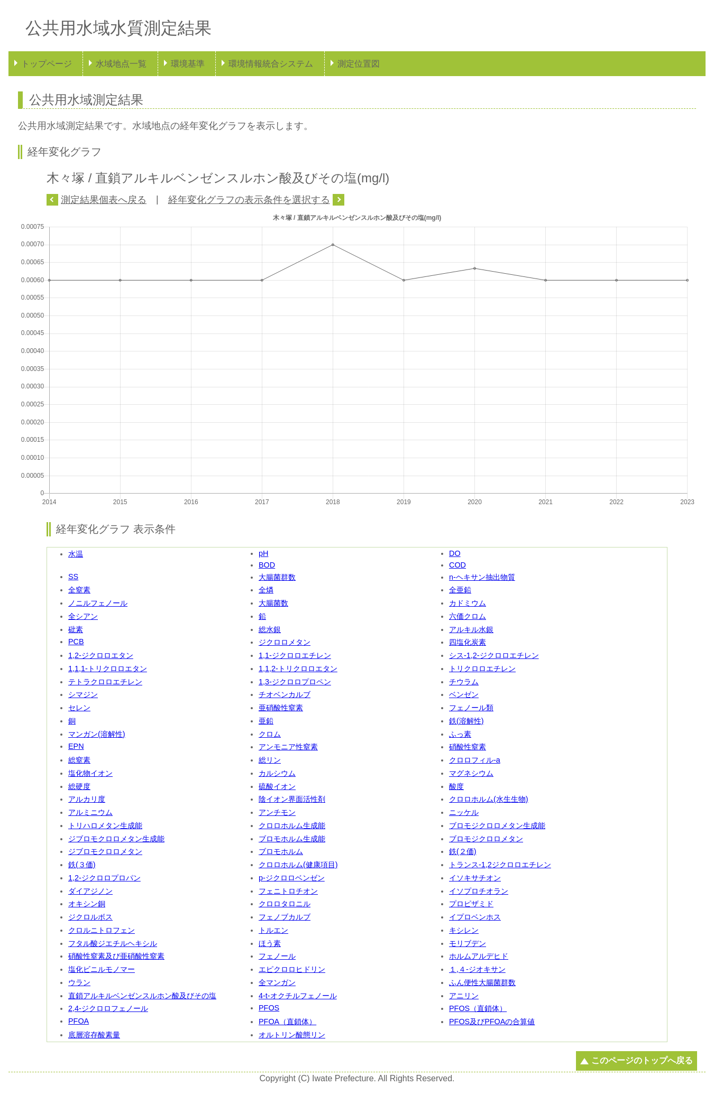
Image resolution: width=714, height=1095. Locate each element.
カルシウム (277, 773)
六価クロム (467, 616)
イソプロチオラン (478, 891)
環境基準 (188, 63)
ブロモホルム (281, 851)
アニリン (464, 995)
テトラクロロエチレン (105, 682)
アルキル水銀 (471, 629)
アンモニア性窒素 (288, 747)
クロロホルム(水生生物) (488, 799)
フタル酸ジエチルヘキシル (112, 943)
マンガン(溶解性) (96, 734)
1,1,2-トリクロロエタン (298, 668)
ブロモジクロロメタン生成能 (497, 825)
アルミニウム (90, 812)
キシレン (464, 930)
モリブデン (467, 943)
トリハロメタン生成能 (105, 825)
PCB (76, 641)
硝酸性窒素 (467, 747)
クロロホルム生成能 (292, 825)
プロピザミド (471, 903)
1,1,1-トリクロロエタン (107, 668)
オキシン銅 (86, 903)
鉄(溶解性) (466, 721)
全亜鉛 (460, 590)
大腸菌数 (273, 603)
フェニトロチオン (288, 891)
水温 (75, 554)
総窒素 (79, 760)
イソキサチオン (475, 878)
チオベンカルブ (284, 694)
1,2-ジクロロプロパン (104, 878)
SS (73, 576)
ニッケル (464, 812)
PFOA (78, 1021)
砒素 (75, 629)
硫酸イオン (277, 786)
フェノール (277, 956)
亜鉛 (266, 721)
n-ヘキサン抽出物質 (482, 577)
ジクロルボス (90, 917)
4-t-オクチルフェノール (298, 995)
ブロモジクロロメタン (486, 838)
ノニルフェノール (97, 603)
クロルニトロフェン (101, 930)
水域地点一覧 (121, 63)
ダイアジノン (90, 891)
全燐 (266, 590)
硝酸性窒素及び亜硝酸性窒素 (116, 956)
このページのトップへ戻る (642, 1060)
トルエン (273, 930)
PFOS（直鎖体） (478, 1008)
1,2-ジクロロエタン (100, 655)
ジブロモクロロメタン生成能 (116, 838)
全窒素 (79, 590)
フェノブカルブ (284, 917)
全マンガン (277, 982)
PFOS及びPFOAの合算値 (492, 1021)
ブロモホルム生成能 (292, 838)
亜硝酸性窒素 (281, 707)
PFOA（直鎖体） (287, 1021)
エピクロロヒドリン (292, 969)
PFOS (269, 1008)
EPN (76, 746)
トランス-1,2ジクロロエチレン (500, 864)
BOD (267, 565)
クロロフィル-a (474, 760)
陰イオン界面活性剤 (292, 799)
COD (457, 565)
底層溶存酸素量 (94, 1035)
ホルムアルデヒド (478, 956)
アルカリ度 (86, 799)
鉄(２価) (463, 851)
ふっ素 (460, 734)
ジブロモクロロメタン (105, 851)
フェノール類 (471, 707)
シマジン (83, 694)
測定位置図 (358, 63)
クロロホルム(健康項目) (298, 864)
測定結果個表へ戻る (104, 199)
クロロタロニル (284, 903)
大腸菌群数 (277, 577)
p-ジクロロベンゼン (292, 878)
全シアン (83, 616)
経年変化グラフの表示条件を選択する (249, 199)
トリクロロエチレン (482, 668)
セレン (79, 707)
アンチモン (277, 812)
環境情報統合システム (270, 63)
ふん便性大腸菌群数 (482, 982)
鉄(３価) (82, 864)
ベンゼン (464, 694)
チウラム (464, 682)
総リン (270, 760)
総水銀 (270, 629)
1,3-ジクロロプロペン (295, 682)
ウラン (79, 982)
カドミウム (467, 603)
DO (455, 553)
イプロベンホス (475, 917)
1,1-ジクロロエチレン (295, 655)
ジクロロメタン (284, 642)
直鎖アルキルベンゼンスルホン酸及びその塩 (142, 995)
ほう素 (270, 943)
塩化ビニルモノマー (101, 969)
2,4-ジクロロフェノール (108, 1008)
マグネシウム (471, 773)
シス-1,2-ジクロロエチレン (494, 655)
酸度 (456, 786)
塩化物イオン (90, 773)
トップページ (46, 63)
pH (263, 553)
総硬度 (79, 786)
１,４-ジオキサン (477, 969)
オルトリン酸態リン (292, 1035)
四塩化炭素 (467, 642)
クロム (270, 734)
